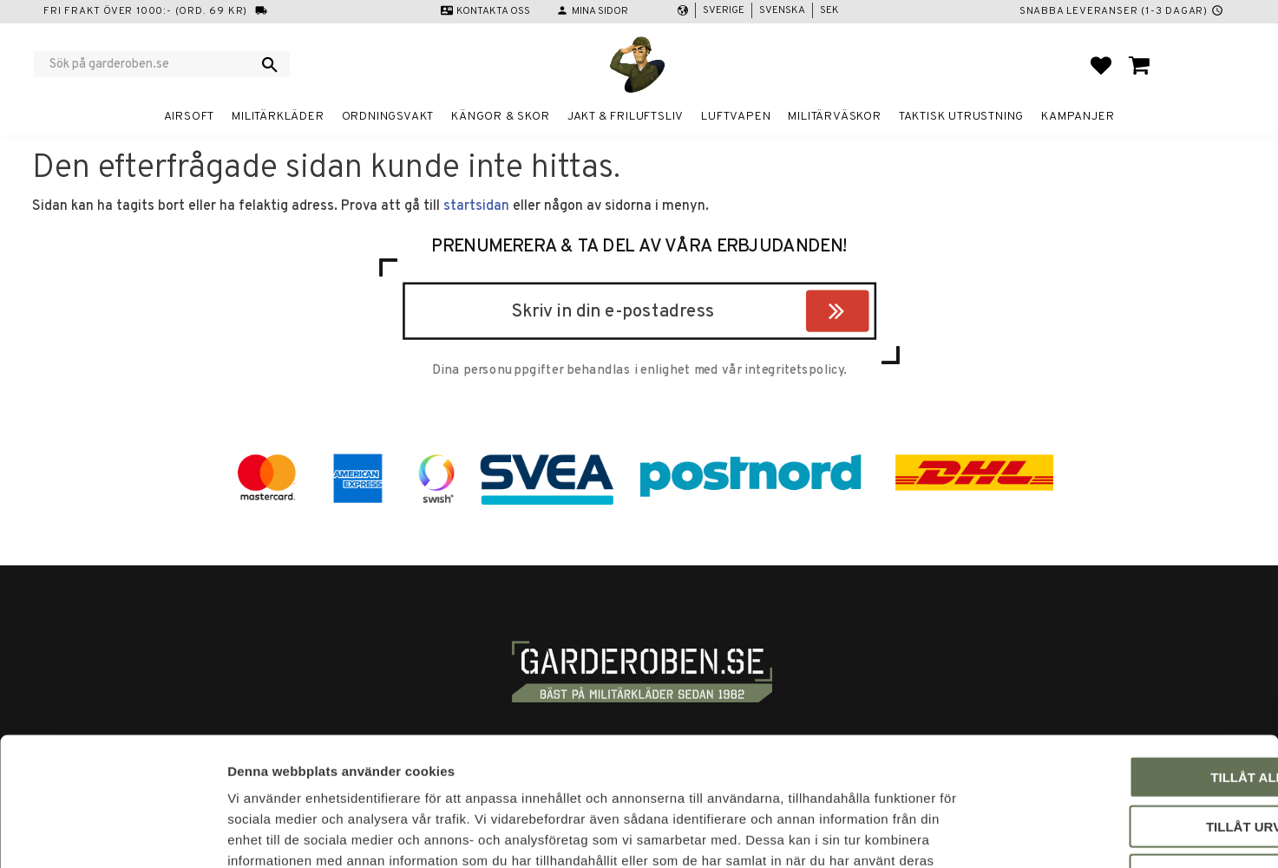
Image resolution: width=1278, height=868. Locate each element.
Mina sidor (600, 11)
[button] (1101, 65)
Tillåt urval (1133, 709)
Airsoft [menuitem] (189, 116)
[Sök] (270, 64)
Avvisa (1133, 757)
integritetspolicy (793, 371)
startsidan (476, 206)
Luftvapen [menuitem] (735, 116)
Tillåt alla (1132, 659)
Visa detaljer (942, 833)
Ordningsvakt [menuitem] (388, 116)
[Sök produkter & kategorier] (151, 64)
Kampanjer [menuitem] (1077, 116)
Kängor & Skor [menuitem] (500, 116)
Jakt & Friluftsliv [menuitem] (625, 116)
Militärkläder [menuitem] (278, 116)
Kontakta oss (493, 11)
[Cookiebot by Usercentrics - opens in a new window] (112, 834)
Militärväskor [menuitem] (834, 116)
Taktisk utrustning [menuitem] (961, 116)
